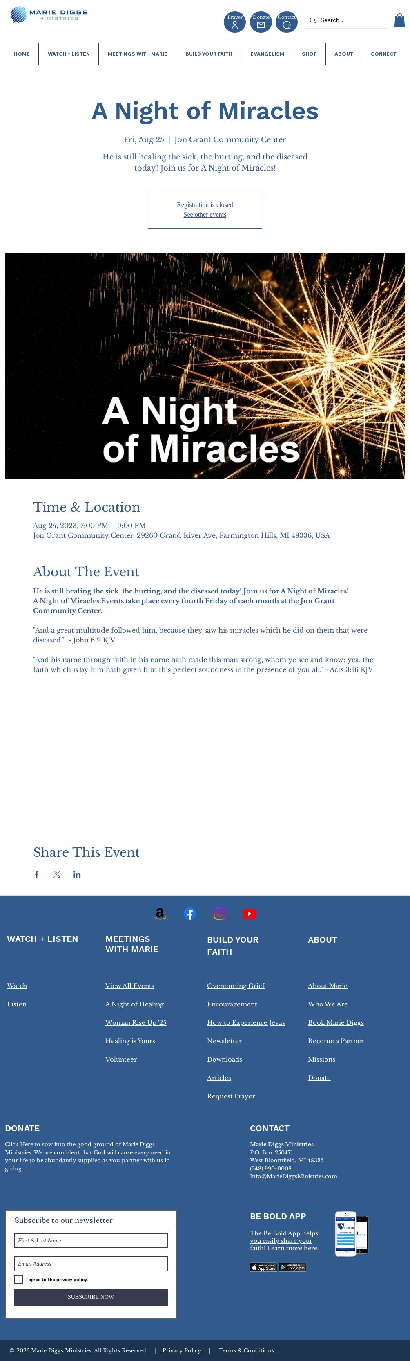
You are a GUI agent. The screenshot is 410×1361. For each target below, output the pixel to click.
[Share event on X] (57, 874)
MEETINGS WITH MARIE (131, 944)
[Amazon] (160, 913)
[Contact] (287, 22)
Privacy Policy (182, 1350)
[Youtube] (249, 913)
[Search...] (346, 20)
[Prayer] (235, 22)
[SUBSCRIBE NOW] (91, 1297)
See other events (205, 214)
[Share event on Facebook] (37, 874)
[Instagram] (220, 913)
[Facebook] (190, 913)
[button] (399, 20)
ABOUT (322, 939)
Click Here (19, 1144)
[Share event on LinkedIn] (77, 874)
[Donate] (261, 22)
